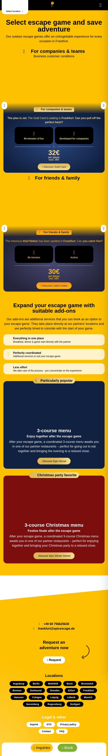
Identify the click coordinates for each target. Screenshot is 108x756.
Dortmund (36, 690)
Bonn (70, 683)
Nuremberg (32, 704)
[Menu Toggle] (101, 5)
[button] (4, 105)
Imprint (34, 724)
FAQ (61, 731)
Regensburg (55, 704)
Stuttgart (75, 704)
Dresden (55, 690)
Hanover (19, 697)
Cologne (37, 697)
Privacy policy (68, 724)
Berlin (36, 683)
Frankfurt (88, 690)
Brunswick (87, 683)
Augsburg (18, 683)
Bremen (17, 690)
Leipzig (54, 697)
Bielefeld (53, 683)
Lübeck (71, 697)
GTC (49, 724)
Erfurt (71, 690)
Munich (88, 697)
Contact (46, 731)
